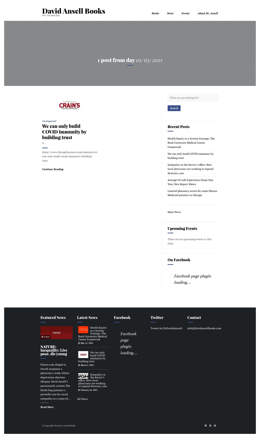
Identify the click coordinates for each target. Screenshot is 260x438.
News (170, 13)
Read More (47, 407)
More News (174, 212)
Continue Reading (52, 169)
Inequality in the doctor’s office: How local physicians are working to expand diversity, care (190, 169)
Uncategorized (49, 121)
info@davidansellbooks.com (204, 328)
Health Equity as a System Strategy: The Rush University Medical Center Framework (191, 143)
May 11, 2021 (87, 343)
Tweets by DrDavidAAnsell (166, 328)
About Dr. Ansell (208, 13)
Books (155, 13)
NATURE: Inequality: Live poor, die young (53, 350)
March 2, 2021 (87, 365)
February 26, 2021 (89, 390)
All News (82, 399)
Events (186, 13)
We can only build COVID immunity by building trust (91, 357)
